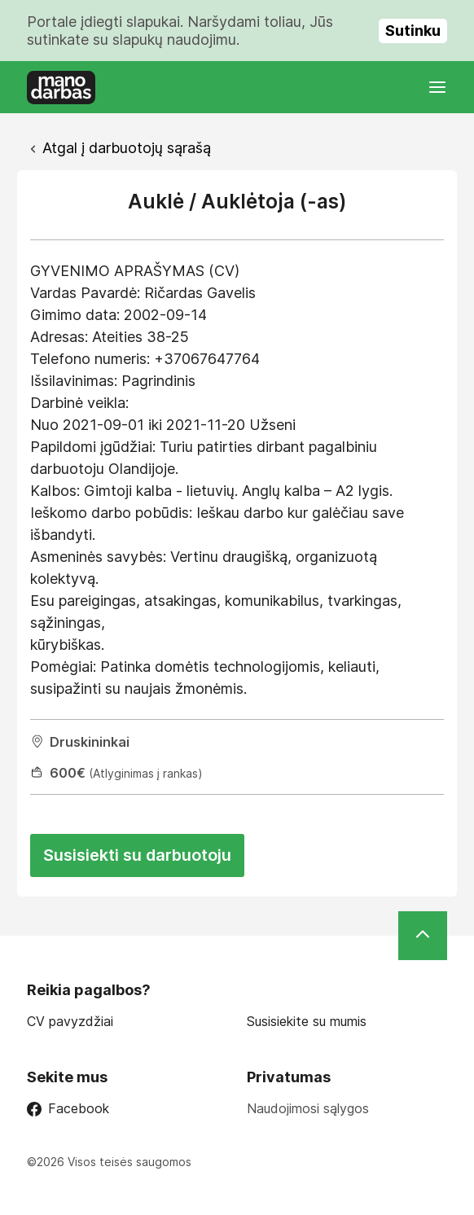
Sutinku (413, 30)
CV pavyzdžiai (70, 1021)
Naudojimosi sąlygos (308, 1108)
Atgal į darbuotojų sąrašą (126, 147)
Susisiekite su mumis (306, 1021)
